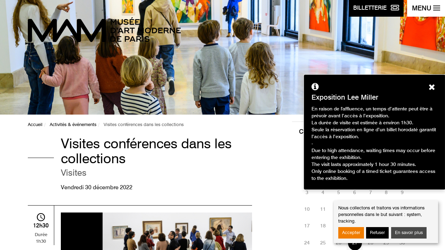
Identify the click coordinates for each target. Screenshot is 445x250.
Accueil (35, 125)
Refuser (377, 233)
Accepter (351, 233)
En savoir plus (409, 233)
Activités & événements (73, 125)
